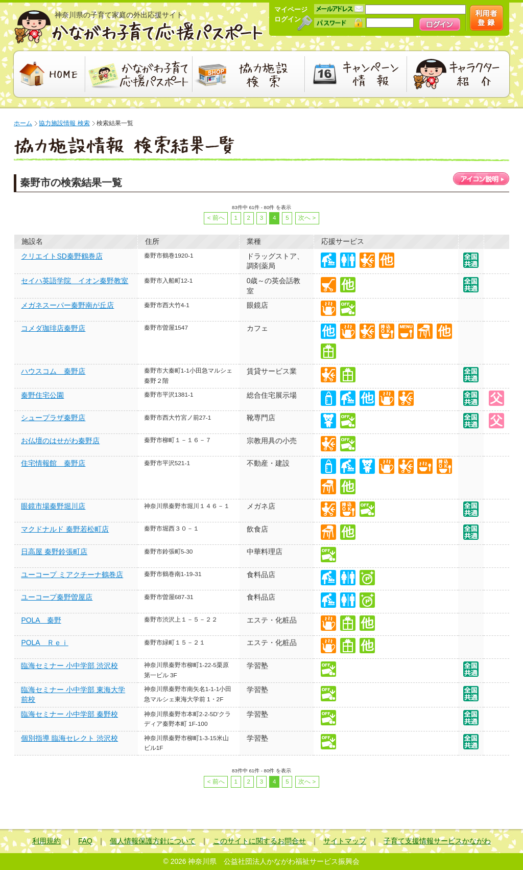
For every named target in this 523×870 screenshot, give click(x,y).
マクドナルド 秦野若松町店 (65, 529)
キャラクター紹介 (459, 74)
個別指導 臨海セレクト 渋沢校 (69, 738)
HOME (48, 74)
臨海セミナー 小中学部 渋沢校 (69, 665)
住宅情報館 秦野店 (53, 463)
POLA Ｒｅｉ (44, 642)
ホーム (23, 123)
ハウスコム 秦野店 (53, 371)
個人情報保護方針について (153, 841)
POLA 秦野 (41, 620)
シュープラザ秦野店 (53, 418)
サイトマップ (344, 841)
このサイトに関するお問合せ (259, 841)
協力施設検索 (249, 74)
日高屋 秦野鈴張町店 (54, 551)
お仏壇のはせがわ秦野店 (60, 441)
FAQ (85, 841)
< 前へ (216, 218)
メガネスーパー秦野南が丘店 (67, 305)
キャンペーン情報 (356, 74)
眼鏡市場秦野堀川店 (53, 506)
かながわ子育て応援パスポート (139, 26)
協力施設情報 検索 (64, 123)
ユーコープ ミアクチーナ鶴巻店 (72, 574)
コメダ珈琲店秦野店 (53, 328)
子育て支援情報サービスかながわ (437, 841)
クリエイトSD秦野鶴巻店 (61, 256)
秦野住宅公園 (42, 395)
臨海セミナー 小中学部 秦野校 (69, 714)
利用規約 (46, 841)
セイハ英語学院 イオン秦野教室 (74, 281)
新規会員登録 (486, 18)
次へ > (307, 218)
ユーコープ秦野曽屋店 (56, 597)
